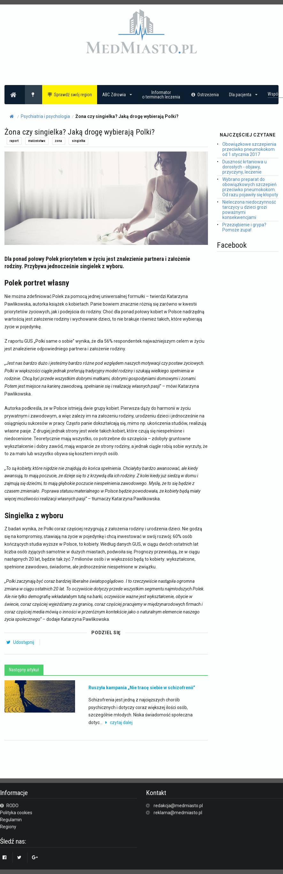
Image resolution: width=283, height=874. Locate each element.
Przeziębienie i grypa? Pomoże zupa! (244, 227)
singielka (78, 141)
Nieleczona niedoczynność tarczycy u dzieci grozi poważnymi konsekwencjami (249, 209)
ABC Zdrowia (117, 94)
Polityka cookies (16, 812)
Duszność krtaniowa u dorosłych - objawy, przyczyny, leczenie (244, 167)
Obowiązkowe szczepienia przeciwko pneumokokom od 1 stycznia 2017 (249, 149)
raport (14, 141)
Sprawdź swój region (69, 94)
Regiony (8, 826)
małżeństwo (36, 141)
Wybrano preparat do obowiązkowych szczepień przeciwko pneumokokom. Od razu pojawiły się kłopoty (250, 187)
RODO (9, 805)
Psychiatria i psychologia (45, 116)
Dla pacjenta (243, 94)
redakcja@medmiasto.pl (178, 805)
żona (58, 141)
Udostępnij (20, 642)
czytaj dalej (118, 722)
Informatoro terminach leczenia (161, 94)
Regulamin (11, 819)
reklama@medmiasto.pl (178, 812)
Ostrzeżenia (204, 94)
